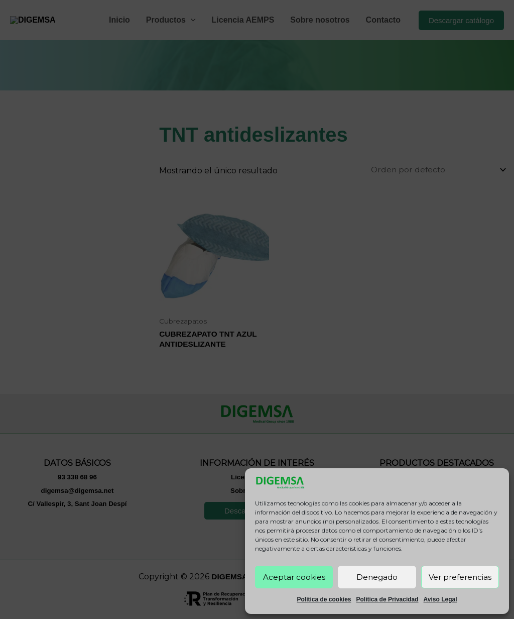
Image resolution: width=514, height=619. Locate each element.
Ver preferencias (460, 577)
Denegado (377, 577)
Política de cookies (324, 599)
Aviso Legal (440, 599)
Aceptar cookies (294, 577)
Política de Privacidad (387, 599)
